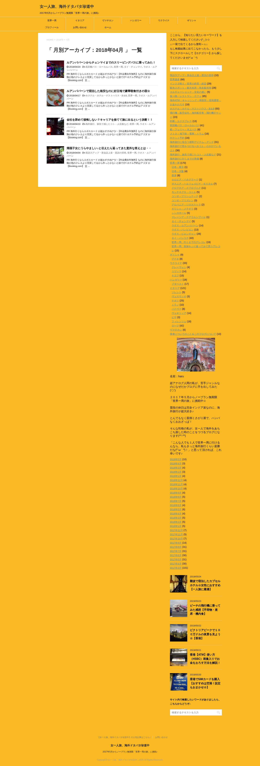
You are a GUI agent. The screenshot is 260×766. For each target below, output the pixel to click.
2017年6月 (176, 555)
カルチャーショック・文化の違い (188, 92)
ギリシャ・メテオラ (183, 208)
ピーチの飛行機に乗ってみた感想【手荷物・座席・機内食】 (205, 609)
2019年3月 (176, 467)
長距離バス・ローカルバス (99, 67)
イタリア (79, 20)
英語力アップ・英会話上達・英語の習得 (106, 152)
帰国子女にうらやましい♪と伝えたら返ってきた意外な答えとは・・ (109, 148)
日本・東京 (178, 167)
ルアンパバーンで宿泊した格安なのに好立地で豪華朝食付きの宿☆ (108, 91)
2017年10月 (176, 538)
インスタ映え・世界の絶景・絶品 (188, 83)
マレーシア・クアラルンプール (189, 217)
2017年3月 (176, 567)
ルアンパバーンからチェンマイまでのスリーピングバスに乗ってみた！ (111, 62)
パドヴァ (176, 309)
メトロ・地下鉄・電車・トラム (187, 133)
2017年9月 (176, 542)
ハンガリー (135, 20)
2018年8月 (176, 496)
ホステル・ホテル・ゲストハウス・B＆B (106, 95)
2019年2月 (176, 471)
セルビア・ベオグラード (185, 179)
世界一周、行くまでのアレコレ (189, 242)
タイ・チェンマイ (133, 67)
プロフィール (52, 27)
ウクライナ (163, 20)
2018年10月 (176, 488)
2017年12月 (176, 530)
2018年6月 (176, 505)
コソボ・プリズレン (183, 200)
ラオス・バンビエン (183, 229)
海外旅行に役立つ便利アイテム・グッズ (192, 142)
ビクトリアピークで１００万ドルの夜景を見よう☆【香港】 (205, 634)
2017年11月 (176, 534)
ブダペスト (178, 284)
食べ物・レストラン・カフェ (186, 96)
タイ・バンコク (180, 238)
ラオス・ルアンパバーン (185, 225)
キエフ (175, 275)
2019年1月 (176, 476)
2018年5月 (176, 509)
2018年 (60, 39)
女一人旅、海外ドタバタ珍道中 (67, 6)
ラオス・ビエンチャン (184, 233)
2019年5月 (176, 459)
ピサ (174, 317)
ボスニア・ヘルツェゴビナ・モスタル (192, 183)
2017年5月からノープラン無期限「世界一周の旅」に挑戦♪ (130, 747)
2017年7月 (176, 551)
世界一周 (51, 20)
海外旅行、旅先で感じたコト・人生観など (107, 124)
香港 (174, 175)
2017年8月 (176, 547)
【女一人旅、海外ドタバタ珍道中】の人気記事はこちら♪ (124, 733)
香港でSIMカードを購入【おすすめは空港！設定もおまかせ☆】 (205, 683)
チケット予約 (177, 137)
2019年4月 (176, 463)
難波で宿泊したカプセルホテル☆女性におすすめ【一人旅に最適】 (205, 585)
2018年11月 (176, 484)
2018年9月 (176, 492)
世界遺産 (175, 79)
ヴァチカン (108, 20)
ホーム (107, 27)
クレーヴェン (179, 267)
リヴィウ (176, 271)
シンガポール (179, 213)
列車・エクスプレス (181, 121)
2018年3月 (176, 517)
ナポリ (175, 300)
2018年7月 (176, 501)
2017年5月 (176, 559)
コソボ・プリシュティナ (185, 196)
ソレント (176, 292)
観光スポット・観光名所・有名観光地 (190, 87)
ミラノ (175, 304)
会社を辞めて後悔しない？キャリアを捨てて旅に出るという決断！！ (110, 119)
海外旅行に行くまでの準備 (184, 158)
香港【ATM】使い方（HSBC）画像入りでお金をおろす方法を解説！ (205, 658)
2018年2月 (176, 522)
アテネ (175, 258)
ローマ (175, 325)
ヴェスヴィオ (179, 296)
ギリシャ (191, 20)
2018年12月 (176, 480)
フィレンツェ (179, 321)
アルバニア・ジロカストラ (186, 204)
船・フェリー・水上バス (183, 129)
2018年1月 (176, 526)
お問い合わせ (80, 27)
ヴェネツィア (179, 313)
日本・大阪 (178, 171)
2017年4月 (176, 563)
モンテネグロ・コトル (184, 192)
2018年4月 (176, 513)
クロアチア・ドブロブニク (186, 188)
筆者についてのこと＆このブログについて (193, 334)
